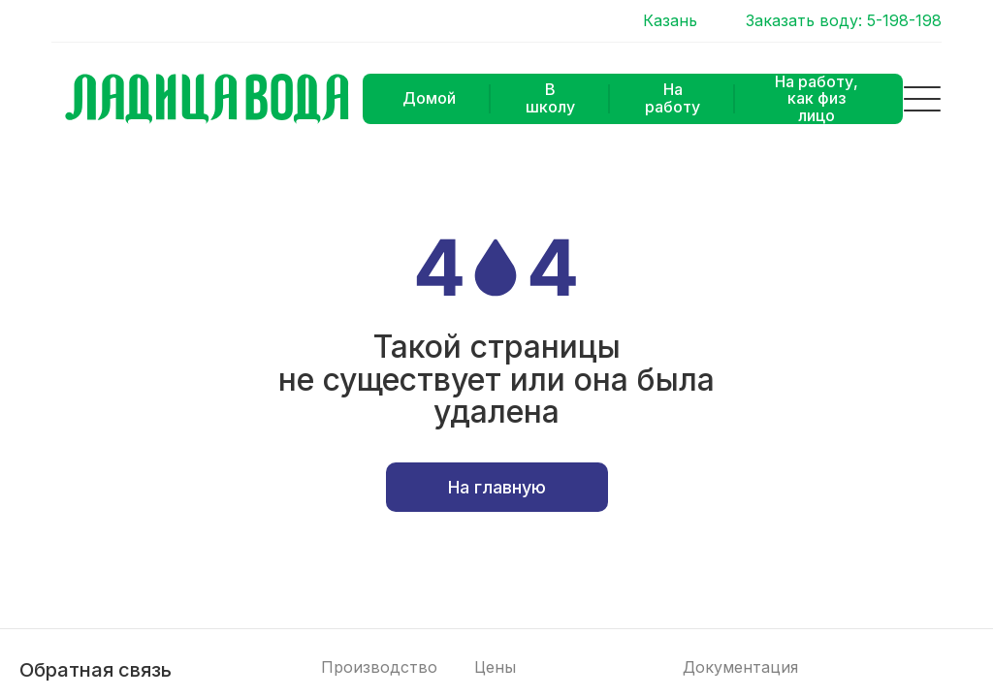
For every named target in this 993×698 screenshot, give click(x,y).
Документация (740, 667)
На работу (672, 97)
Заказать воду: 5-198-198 (844, 21)
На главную (497, 487)
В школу (550, 97)
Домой (429, 98)
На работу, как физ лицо (816, 99)
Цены (495, 667)
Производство (379, 667)
